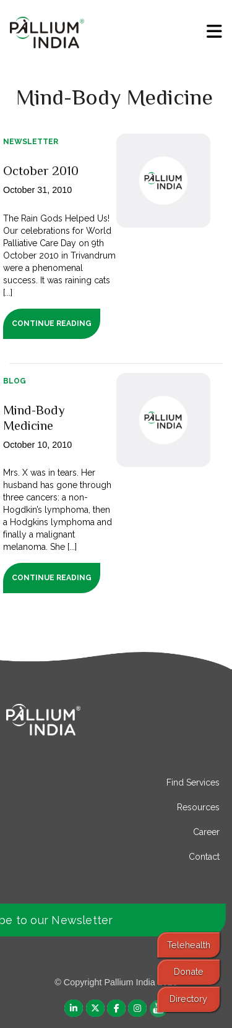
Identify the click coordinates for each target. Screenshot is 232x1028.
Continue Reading (52, 323)
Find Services (193, 782)
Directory (188, 998)
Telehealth (188, 945)
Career (206, 832)
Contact (204, 857)
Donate (189, 971)
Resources (198, 807)
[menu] (214, 31)
